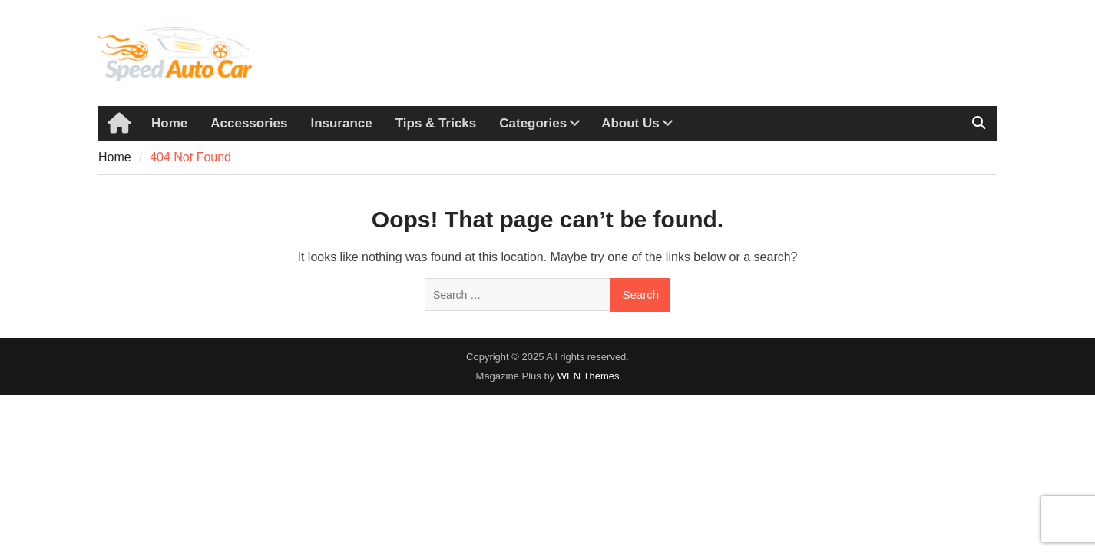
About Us (630, 123)
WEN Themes (588, 376)
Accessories (248, 123)
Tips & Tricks (436, 123)
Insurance (341, 123)
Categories (533, 123)
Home (169, 123)
